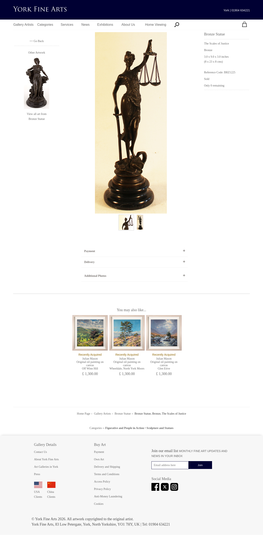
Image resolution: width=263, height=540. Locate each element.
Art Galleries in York (46, 466)
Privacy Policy (102, 489)
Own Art (99, 459)
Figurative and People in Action (124, 428)
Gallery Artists (23, 24)
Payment (89, 251)
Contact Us (40, 452)
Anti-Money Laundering (108, 496)
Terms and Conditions (106, 474)
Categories (45, 24)
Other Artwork (36, 52)
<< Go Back (37, 41)
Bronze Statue (37, 118)
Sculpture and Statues (159, 428)
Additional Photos (95, 275)
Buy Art (100, 445)
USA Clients (38, 491)
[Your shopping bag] (244, 25)
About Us (128, 24)
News (85, 24)
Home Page (83, 413)
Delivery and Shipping (107, 466)
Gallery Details (45, 445)
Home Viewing (155, 24)
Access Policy (102, 481)
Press (37, 474)
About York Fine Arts (46, 459)
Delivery (89, 262)
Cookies (98, 503)
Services (67, 24)
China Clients (51, 491)
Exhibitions (105, 24)
